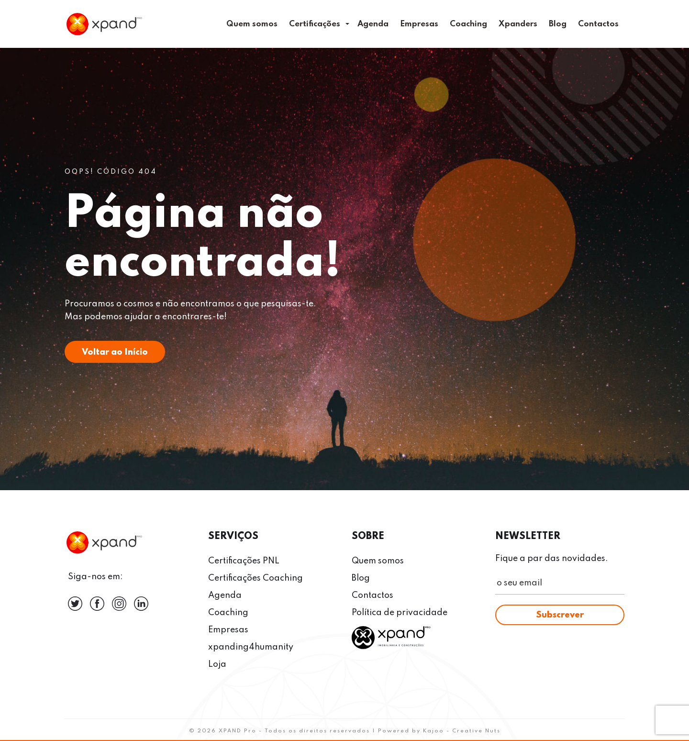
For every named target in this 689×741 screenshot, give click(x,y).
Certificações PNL (243, 561)
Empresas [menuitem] (419, 24)
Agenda (225, 595)
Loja (217, 664)
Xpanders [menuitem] (518, 24)
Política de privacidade (399, 612)
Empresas (228, 630)
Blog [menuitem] (558, 24)
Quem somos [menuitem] (252, 24)
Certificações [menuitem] (314, 24)
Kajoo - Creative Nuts (461, 731)
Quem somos (378, 561)
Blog (361, 578)
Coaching (228, 612)
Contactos (372, 595)
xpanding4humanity (250, 647)
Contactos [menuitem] (598, 24)
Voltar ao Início (115, 352)
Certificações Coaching (255, 578)
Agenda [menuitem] (373, 24)
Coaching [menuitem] (468, 24)
